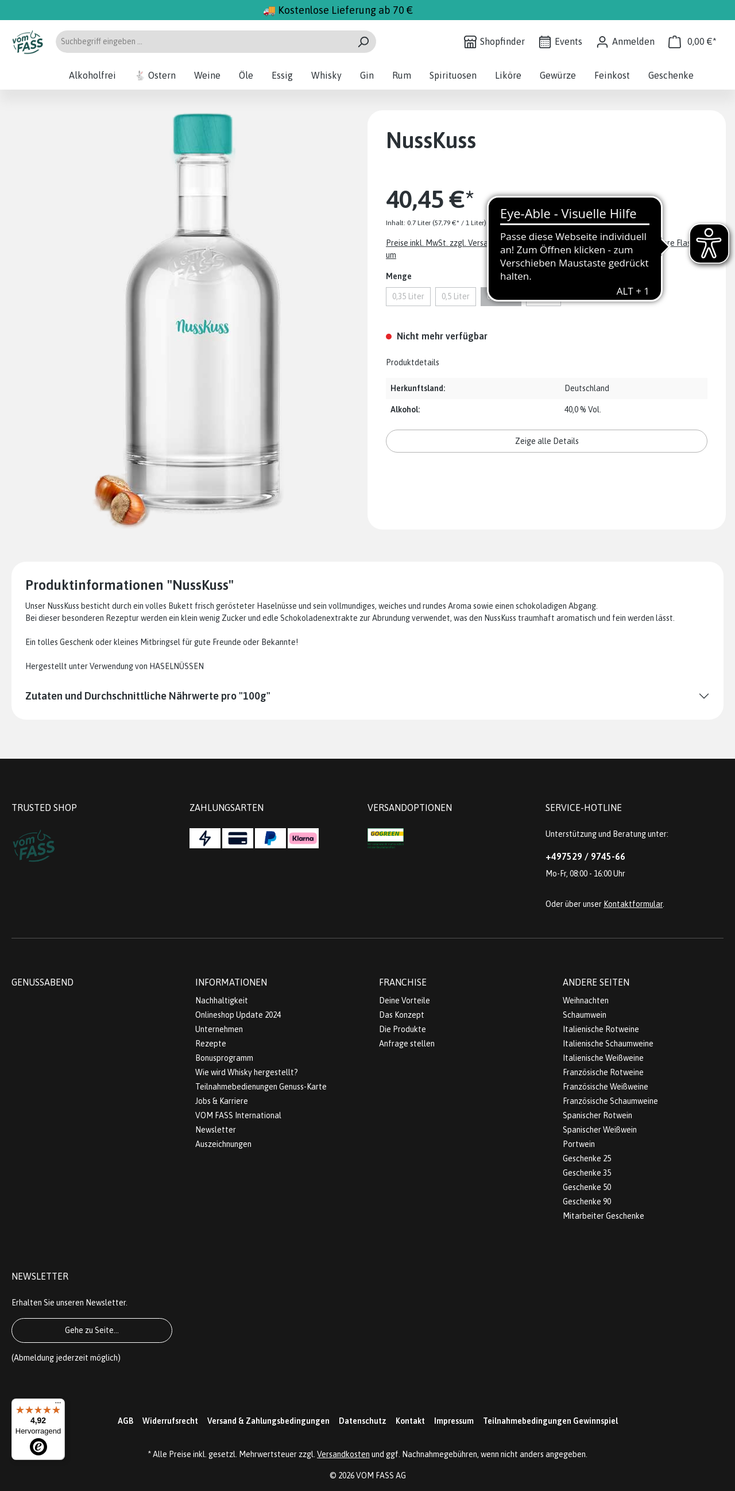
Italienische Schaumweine (608, 1043)
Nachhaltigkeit (221, 1000)
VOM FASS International (238, 1115)
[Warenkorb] (693, 41)
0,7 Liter (501, 296)
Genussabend (42, 982)
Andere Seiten (596, 982)
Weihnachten (586, 1000)
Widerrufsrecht (170, 1421)
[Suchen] (363, 41)
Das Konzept (401, 1014)
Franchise (403, 982)
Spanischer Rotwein (597, 1115)
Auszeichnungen (223, 1144)
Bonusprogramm (224, 1058)
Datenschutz (362, 1421)
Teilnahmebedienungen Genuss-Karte (261, 1086)
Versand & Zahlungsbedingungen (268, 1421)
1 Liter (543, 296)
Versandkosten (343, 1454)
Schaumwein (584, 1014)
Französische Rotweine (603, 1072)
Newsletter (215, 1129)
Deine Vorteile (404, 1000)
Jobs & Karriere (221, 1101)
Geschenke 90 (587, 1201)
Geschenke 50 (587, 1187)
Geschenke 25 (587, 1158)
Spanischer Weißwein (600, 1129)
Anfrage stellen (407, 1043)
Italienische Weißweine (603, 1058)
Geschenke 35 (587, 1172)
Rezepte (210, 1043)
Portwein (579, 1144)
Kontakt (410, 1421)
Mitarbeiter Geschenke (603, 1215)
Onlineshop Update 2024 (238, 1014)
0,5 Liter (456, 296)
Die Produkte (402, 1029)
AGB (125, 1421)
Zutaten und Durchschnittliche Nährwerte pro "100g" (147, 696)
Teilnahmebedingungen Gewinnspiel (550, 1421)
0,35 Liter (408, 296)
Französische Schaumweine (610, 1101)
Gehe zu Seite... (92, 1330)
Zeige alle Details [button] (547, 441)
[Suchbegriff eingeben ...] (202, 41)
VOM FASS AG (381, 1475)
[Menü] (58, 1405)
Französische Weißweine (605, 1086)
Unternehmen (219, 1029)
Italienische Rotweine (601, 1029)
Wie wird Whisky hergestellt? (246, 1072)
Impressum (454, 1421)
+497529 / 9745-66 (585, 856)
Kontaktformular (633, 904)
